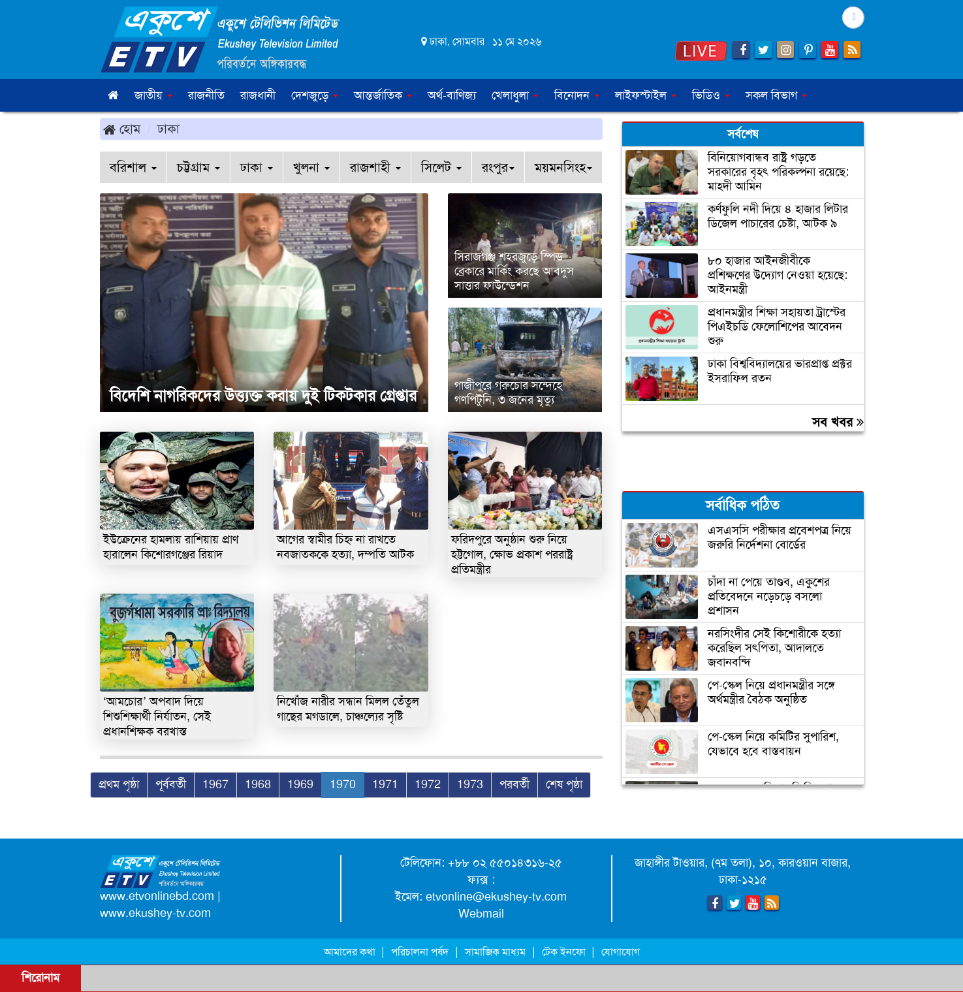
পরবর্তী (514, 784)
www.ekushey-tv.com (155, 913)
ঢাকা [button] (256, 167)
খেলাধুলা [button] (515, 95)
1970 (343, 784)
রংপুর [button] (498, 167)
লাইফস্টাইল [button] (645, 95)
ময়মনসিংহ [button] (563, 167)
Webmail (481, 913)
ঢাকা (168, 128)
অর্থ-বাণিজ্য (452, 95)
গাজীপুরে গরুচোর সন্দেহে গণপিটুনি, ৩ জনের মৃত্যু (508, 392)
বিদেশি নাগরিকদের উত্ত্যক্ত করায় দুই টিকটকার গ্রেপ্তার (263, 396)
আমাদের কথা (351, 952)
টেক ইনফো (565, 952)
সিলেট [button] (441, 167)
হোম (121, 128)
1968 (258, 784)
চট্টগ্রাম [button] (198, 167)
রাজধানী (258, 95)
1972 (428, 784)
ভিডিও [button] (711, 95)
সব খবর (838, 421)
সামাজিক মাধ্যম (495, 952)
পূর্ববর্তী (170, 784)
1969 (300, 784)
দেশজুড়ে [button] (314, 95)
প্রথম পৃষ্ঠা (119, 784)
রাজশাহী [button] (375, 167)
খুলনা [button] (311, 167)
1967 (215, 784)
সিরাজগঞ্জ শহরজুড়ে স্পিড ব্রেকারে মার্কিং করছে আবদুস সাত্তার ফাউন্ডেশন (514, 271)
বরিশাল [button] (133, 167)
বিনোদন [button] (576, 95)
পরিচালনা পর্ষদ (420, 952)
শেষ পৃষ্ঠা (564, 784)
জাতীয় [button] (153, 95)
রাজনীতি (206, 95)
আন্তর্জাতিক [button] (383, 95)
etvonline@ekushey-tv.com (496, 896)
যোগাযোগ (620, 952)
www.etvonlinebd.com (157, 896)
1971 (385, 784)
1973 (470, 784)
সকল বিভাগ (776, 95)
